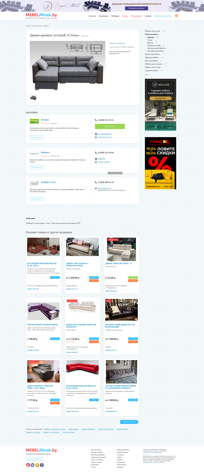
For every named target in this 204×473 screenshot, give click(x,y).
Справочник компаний (98, 457)
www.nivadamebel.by (105, 134)
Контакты (120, 467)
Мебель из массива (153, 67)
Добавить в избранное (117, 43)
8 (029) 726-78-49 (33, 289)
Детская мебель (151, 61)
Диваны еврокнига (88, 429)
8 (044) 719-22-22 (33, 411)
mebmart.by (102, 159)
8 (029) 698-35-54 (104, 182)
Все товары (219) (37, 199)
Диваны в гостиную (33, 432)
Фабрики (115, 16)
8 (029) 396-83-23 (111, 411)
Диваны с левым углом (51, 432)
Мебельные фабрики (98, 455)
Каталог (92, 16)
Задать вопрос (109, 126)
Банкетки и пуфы (154, 45)
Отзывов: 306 (54, 156)
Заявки (148, 16)
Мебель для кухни (152, 31)
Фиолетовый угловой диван (42, 325)
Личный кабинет (122, 452)
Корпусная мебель (152, 54)
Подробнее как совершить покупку (153, 462)
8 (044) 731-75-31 (72, 289)
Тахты (150, 40)
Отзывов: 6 (54, 123)
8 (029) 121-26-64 (104, 152)
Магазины (103, 16)
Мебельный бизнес (163, 16)
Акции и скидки (96, 462)
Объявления (121, 462)
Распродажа (136, 16)
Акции (125, 16)
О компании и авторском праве (152, 452)
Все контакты (115, 173)
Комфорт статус (48, 182)
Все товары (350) (37, 167)
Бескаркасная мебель (156, 51)
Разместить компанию (34, 459)
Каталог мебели (96, 450)
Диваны (46, 26)
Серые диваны (73, 429)
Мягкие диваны (122, 429)
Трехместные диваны (105, 429)
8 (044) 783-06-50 (111, 291)
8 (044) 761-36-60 (33, 350)
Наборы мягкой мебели (156, 48)
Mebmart (45, 152)
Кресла (150, 43)
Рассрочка (120, 455)
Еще (148, 74)
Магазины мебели (97, 452)
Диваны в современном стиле (54, 429)
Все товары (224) (37, 137)
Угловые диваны (68, 432)
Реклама (119, 460)
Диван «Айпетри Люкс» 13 (118, 263)
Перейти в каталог (128, 422)
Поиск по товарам (97, 460)
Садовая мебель (151, 70)
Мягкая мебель (37, 26)
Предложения (121, 465)
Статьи (93, 467)
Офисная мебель (152, 57)
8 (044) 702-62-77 (111, 350)
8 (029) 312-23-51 (104, 120)
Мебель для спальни (153, 64)
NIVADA (45, 120)
